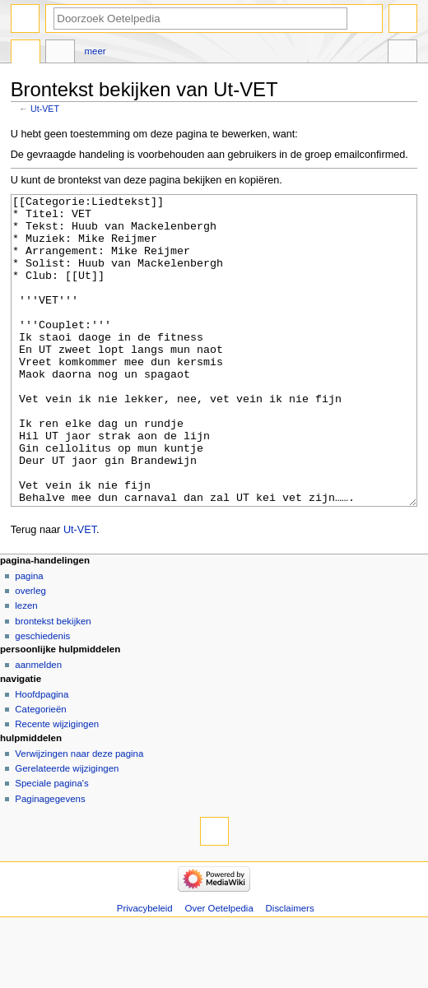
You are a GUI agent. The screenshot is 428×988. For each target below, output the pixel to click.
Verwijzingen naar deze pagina (79, 815)
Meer (95, 51)
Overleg (30, 652)
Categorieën (40, 771)
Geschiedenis (42, 698)
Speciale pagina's (51, 845)
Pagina (29, 637)
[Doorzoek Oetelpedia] (200, 18)
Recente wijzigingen (57, 786)
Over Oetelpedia (219, 970)
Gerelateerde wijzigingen (67, 830)
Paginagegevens (50, 860)
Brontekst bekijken (53, 683)
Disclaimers (290, 970)
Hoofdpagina (41, 756)
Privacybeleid (145, 970)
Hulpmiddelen (402, 53)
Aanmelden (38, 726)
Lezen (26, 667)
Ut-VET (44, 109)
